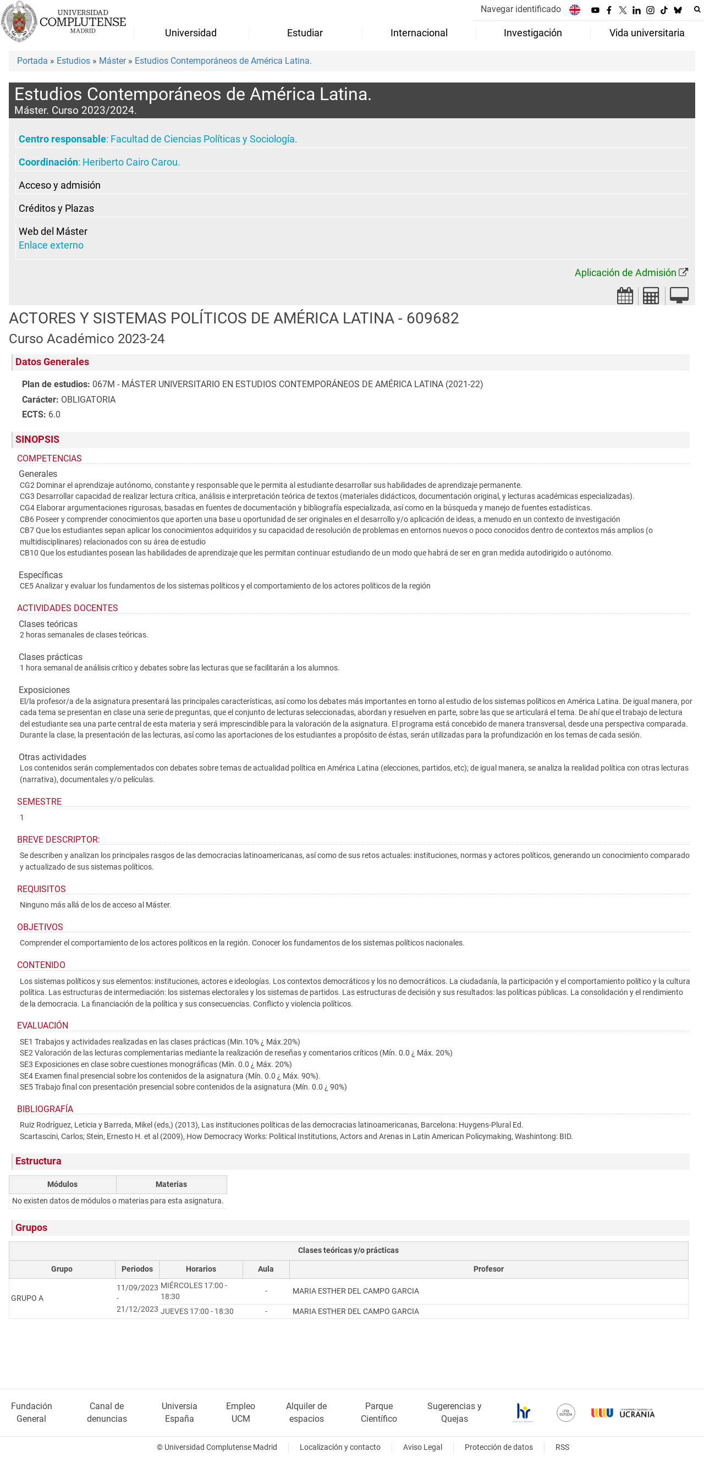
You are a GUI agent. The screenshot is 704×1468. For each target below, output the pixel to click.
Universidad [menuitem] (191, 33)
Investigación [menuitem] (533, 33)
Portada (32, 61)
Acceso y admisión (60, 185)
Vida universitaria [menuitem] (647, 33)
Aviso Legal (422, 1447)
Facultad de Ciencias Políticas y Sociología (203, 139)
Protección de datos (499, 1447)
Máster (112, 61)
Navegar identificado (521, 9)
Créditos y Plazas (56, 208)
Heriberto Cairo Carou (130, 162)
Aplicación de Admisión (625, 272)
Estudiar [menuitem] (305, 33)
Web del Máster (53, 231)
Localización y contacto (340, 1447)
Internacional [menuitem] (419, 33)
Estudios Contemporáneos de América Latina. (223, 61)
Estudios (73, 61)
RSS (562, 1447)
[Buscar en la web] (697, 9)
